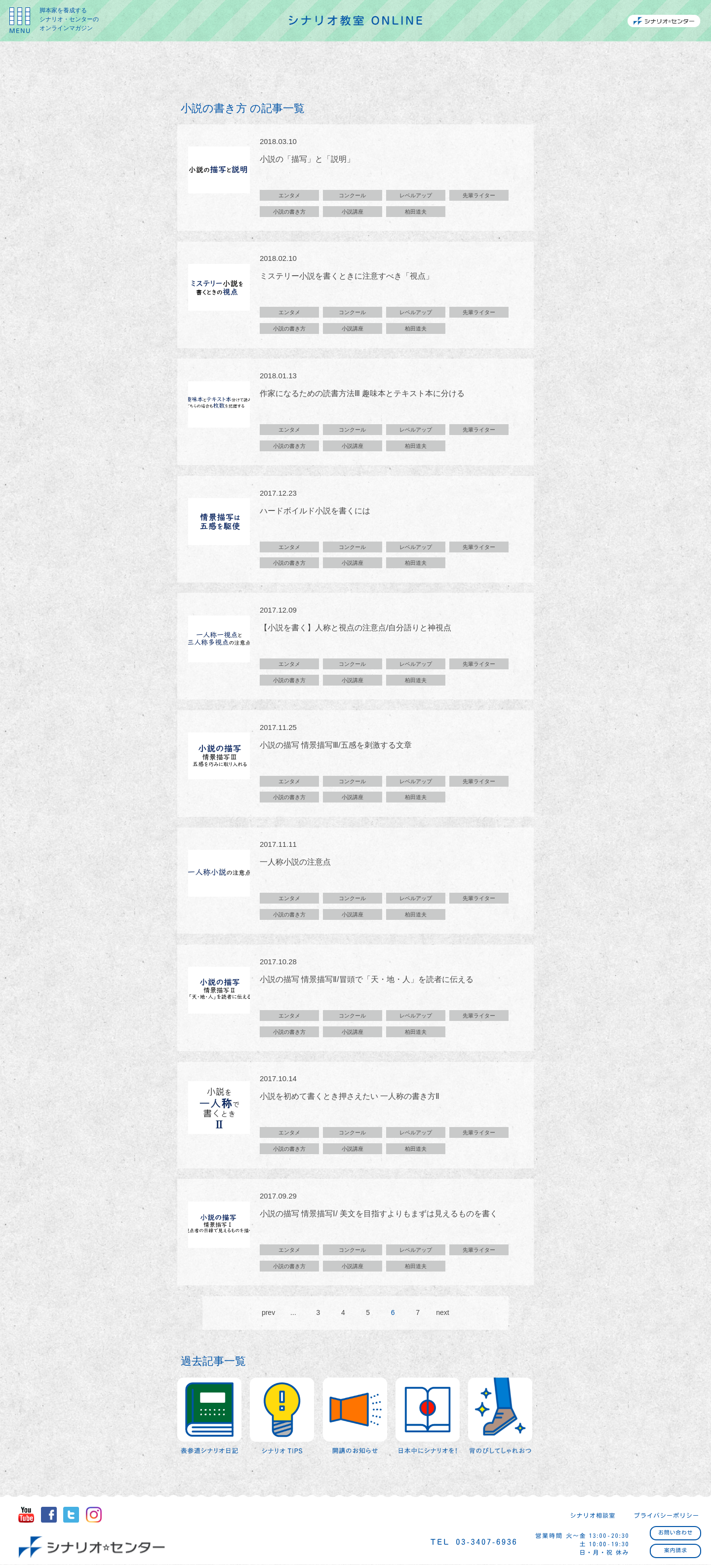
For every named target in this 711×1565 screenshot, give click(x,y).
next (442, 1315)
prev (268, 1315)
